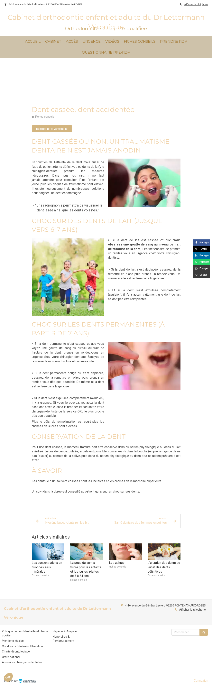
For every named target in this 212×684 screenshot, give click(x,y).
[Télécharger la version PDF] (52, 128)
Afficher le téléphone (196, 4)
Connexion (201, 680)
